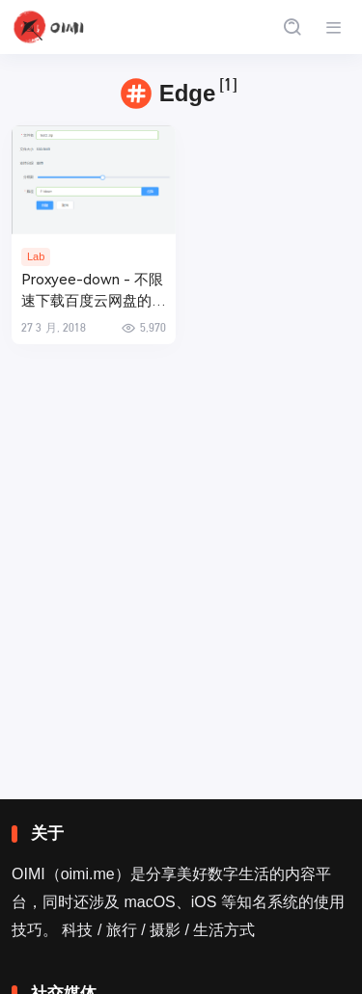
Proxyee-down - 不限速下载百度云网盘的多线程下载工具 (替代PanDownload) (93, 291)
